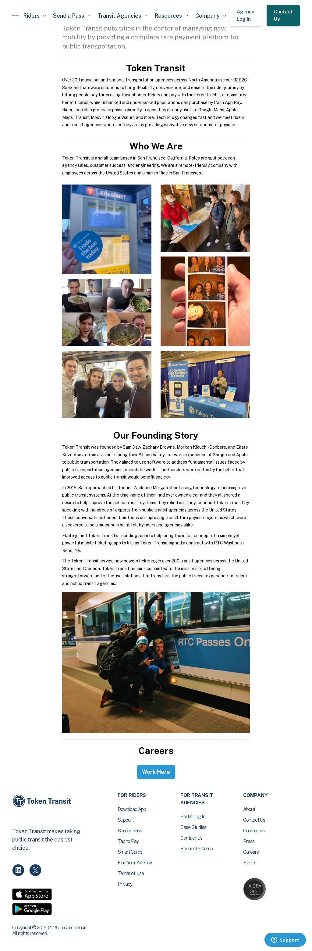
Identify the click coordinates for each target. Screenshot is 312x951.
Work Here (156, 772)
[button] (34, 15)
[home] (16, 15)
